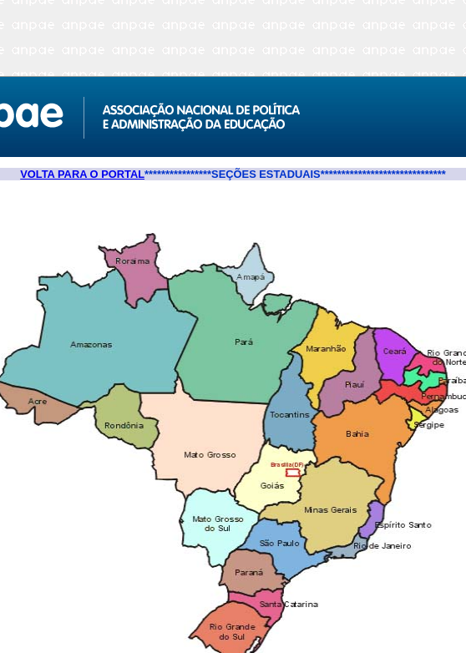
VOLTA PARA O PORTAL (82, 174)
